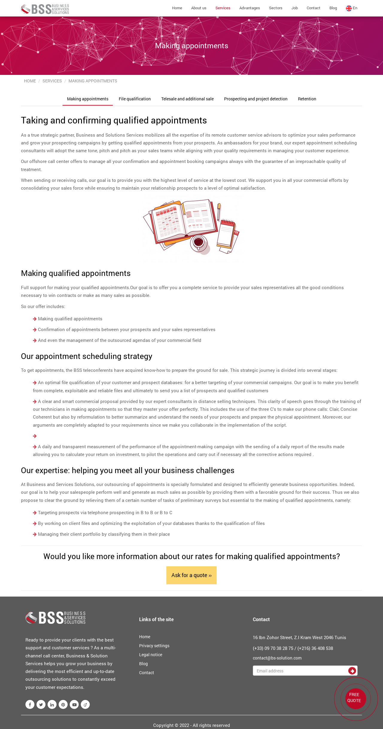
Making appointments (87, 99)
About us (198, 7)
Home (177, 7)
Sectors (275, 7)
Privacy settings (154, 645)
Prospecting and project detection (256, 99)
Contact (313, 7)
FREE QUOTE (354, 698)
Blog (333, 7)
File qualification (135, 99)
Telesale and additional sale (187, 99)
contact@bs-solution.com (277, 658)
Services (222, 7)
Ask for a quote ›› (191, 575)
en (351, 8)
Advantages (249, 7)
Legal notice (150, 654)
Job (294, 7)
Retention (307, 99)
